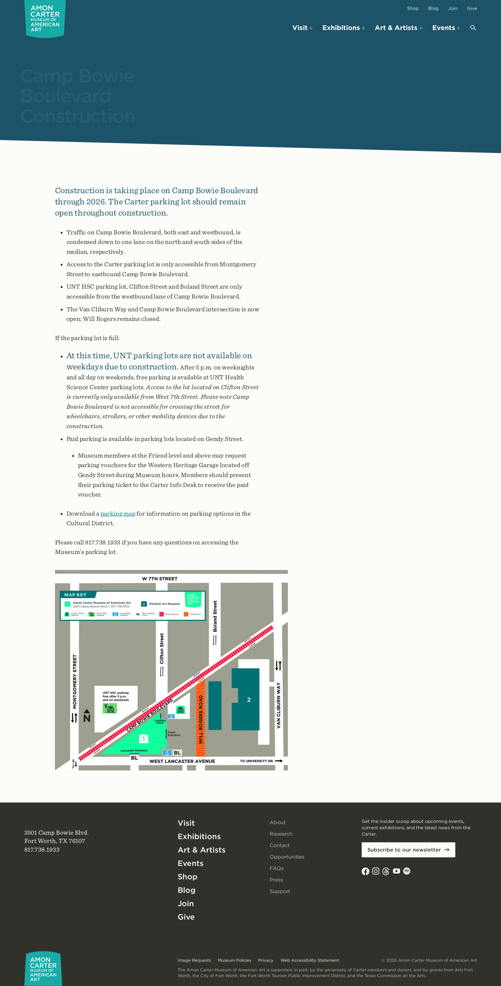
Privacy (266, 960)
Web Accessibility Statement (310, 960)
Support (280, 891)
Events (191, 863)
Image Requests (194, 960)
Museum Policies (234, 960)
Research (281, 834)
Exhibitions (199, 836)
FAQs (277, 868)
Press (276, 880)
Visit (186, 823)
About (278, 822)
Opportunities (287, 857)
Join (453, 8)
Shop (413, 8)
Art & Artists (202, 849)
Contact (279, 845)
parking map (118, 513)
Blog (433, 8)
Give (472, 8)
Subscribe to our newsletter (404, 850)
